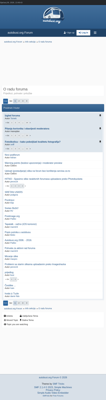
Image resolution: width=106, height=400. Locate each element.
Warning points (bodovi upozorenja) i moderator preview (33, 163)
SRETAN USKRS (14, 192)
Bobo (12, 235)
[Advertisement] (53, 64)
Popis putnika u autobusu (18, 232)
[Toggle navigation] (95, 33)
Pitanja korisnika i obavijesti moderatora (27, 128)
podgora (14, 195)
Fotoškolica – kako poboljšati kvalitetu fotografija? (33, 142)
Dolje (5, 101)
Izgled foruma (12, 115)
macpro (13, 259)
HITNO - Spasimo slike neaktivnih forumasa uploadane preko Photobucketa (43, 179)
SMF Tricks (58, 384)
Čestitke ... (10, 285)
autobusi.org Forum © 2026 (53, 377)
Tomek (13, 118)
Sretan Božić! (12, 208)
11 (27, 148)
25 (27, 135)
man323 (14, 227)
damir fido (14, 296)
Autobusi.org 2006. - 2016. (18, 240)
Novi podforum (12, 155)
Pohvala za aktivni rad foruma (20, 248)
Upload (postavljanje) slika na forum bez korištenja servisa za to (37, 171)
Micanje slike (11, 256)
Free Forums (58, 396)
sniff (12, 144)
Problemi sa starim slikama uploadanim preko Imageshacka (35, 264)
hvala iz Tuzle (12, 293)
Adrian (13, 157)
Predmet (7, 108)
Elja (12, 203)
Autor (17, 108)
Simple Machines (63, 387)
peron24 (14, 181)
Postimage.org (12, 216)
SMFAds (46, 396)
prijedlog (9, 272)
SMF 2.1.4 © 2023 (43, 387)
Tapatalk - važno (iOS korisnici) (21, 224)
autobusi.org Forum (20, 32)
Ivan (12, 288)
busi (12, 275)
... (22, 122)
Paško (13, 219)
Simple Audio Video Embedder (53, 393)
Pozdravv (9, 200)
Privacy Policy (53, 390)
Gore (5, 303)
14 (27, 122)
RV (11, 211)
